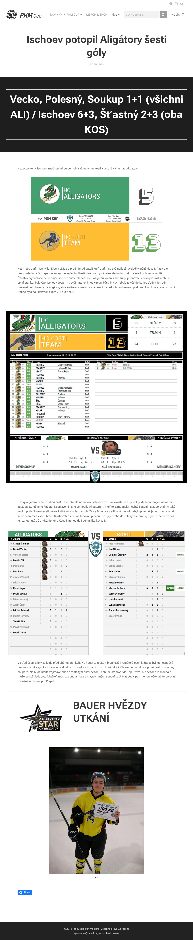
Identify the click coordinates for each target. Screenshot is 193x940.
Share (24, 892)
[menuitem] (59, 14)
